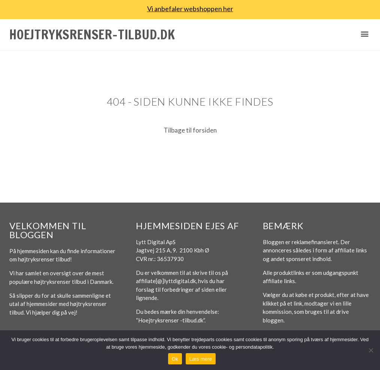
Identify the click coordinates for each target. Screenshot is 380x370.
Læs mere (200, 359)
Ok (175, 359)
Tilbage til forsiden (190, 130)
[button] (364, 34)
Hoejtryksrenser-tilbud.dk (92, 34)
